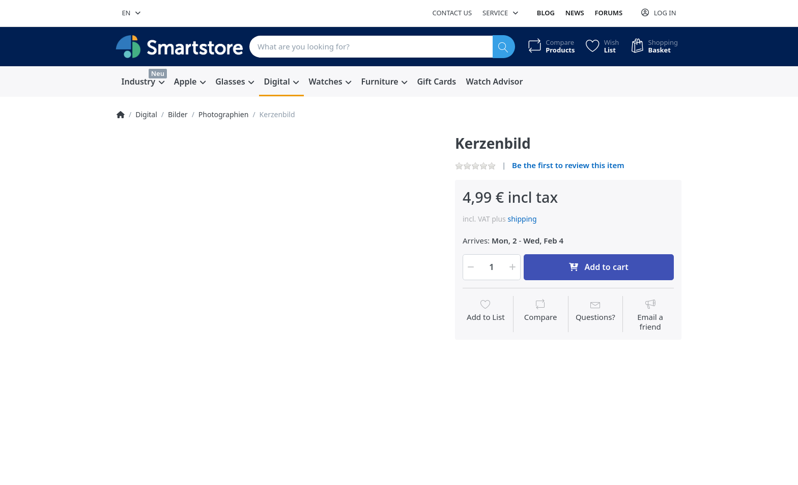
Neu (157, 73)
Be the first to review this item (568, 165)
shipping (521, 219)
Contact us (452, 12)
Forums (609, 12)
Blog (546, 12)
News (574, 12)
